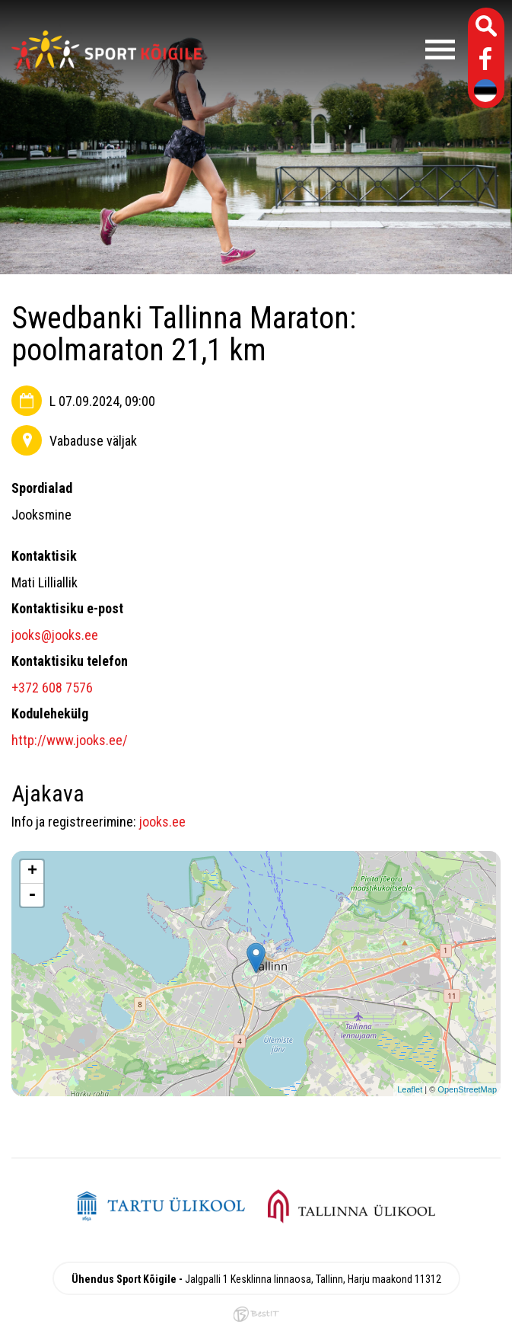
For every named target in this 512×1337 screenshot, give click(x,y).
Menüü (336, 49)
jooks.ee (162, 822)
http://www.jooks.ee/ (69, 740)
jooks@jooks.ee (54, 635)
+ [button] (32, 871)
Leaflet (409, 1089)
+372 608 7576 (52, 688)
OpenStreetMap (467, 1089)
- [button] (32, 895)
